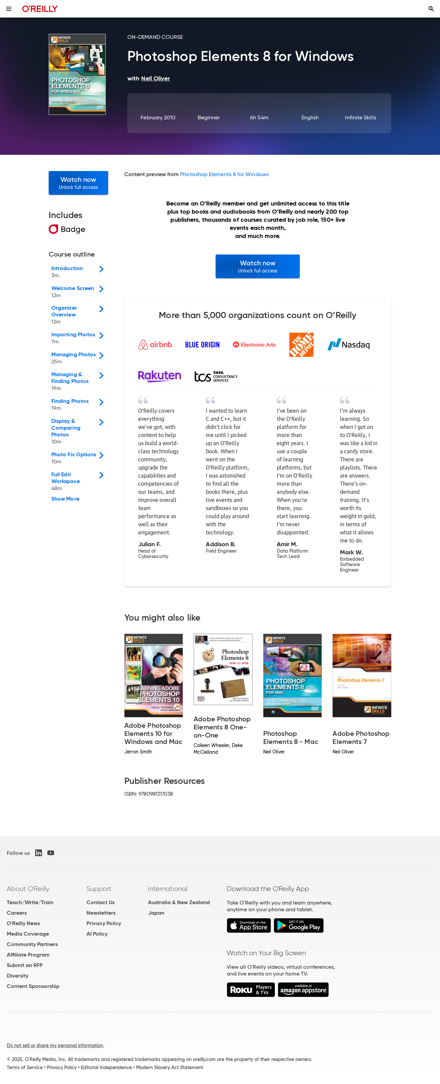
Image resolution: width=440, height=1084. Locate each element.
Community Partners (32, 944)
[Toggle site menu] (9, 9)
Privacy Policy (104, 923)
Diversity (17, 975)
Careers (17, 912)
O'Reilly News (23, 923)
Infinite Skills (360, 117)
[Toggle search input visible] (431, 9)
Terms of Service (25, 1067)
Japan (156, 912)
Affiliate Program (28, 954)
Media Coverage (28, 933)
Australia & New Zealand (179, 902)
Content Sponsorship (33, 986)
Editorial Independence (106, 1067)
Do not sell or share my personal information (55, 1045)
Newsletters (101, 912)
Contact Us (101, 902)
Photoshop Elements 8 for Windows (224, 174)
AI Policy (97, 933)
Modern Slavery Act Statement (169, 1067)
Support (99, 889)
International (168, 889)
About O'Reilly (28, 889)
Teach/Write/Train (30, 902)
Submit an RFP (25, 965)
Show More (65, 499)
